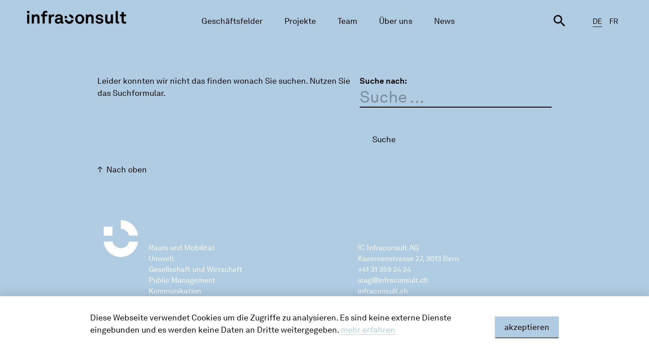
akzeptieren (526, 327)
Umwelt (161, 258)
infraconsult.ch (383, 291)
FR (613, 21)
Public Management (182, 280)
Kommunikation (175, 291)
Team (347, 21)
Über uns (395, 21)
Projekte (300, 21)
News (444, 21)
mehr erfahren (368, 330)
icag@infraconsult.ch (393, 280)
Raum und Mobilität (182, 248)
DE (597, 21)
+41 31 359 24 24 (384, 269)
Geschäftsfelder (232, 21)
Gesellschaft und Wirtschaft (195, 269)
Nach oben (126, 170)
